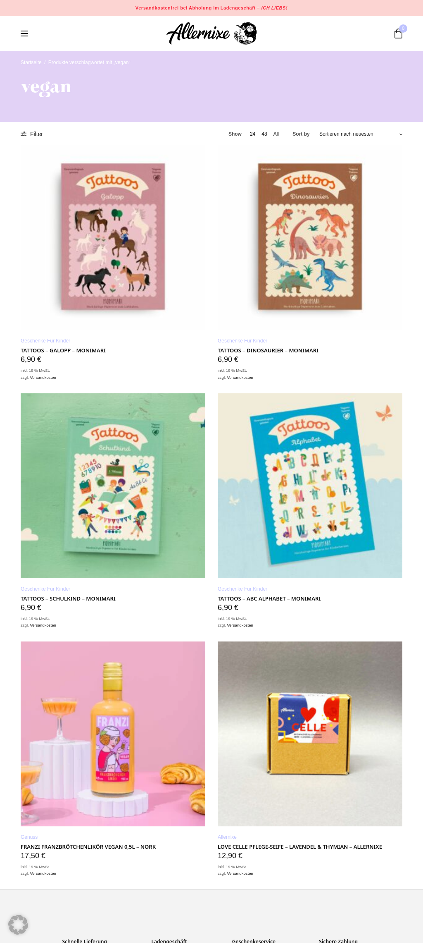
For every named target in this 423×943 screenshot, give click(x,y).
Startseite (31, 62)
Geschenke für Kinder (45, 341)
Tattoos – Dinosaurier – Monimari (268, 350)
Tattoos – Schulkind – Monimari (68, 598)
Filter (32, 134)
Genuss (29, 837)
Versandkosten (43, 377)
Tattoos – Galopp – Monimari (63, 350)
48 (264, 134)
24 (252, 134)
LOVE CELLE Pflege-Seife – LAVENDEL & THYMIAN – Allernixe (300, 846)
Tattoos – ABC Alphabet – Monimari (269, 598)
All (276, 134)
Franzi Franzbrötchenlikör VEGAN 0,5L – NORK (88, 846)
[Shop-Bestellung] (360, 134)
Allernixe (227, 837)
